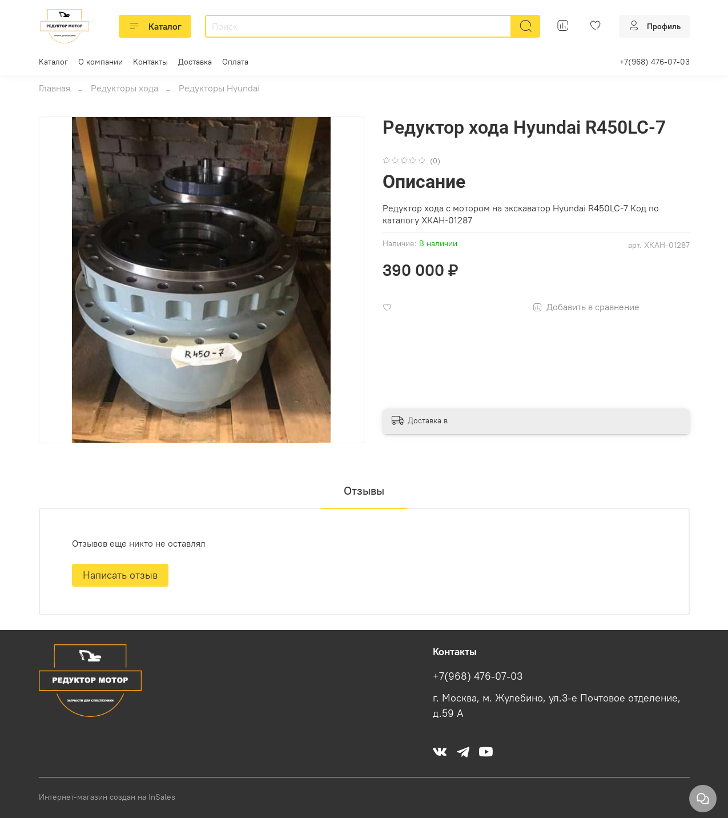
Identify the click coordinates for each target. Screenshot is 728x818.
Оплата (235, 62)
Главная (54, 88)
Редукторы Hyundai (219, 88)
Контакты (150, 62)
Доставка (195, 62)
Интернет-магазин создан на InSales (107, 797)
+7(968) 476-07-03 (655, 62)
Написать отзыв (120, 575)
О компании (100, 62)
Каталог (155, 26)
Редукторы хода (124, 88)
